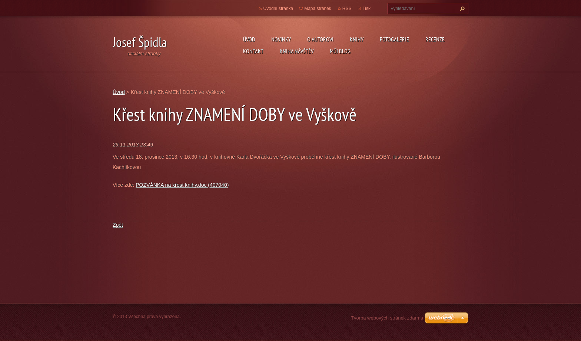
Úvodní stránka (278, 8)
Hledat (461, 8)
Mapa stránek (317, 8)
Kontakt (253, 51)
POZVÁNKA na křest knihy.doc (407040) (182, 185)
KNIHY (356, 39)
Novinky (281, 39)
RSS (347, 8)
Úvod (249, 39)
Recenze (435, 39)
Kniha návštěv (296, 51)
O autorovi (320, 39)
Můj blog (340, 51)
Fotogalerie (394, 39)
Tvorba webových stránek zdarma (387, 318)
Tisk (366, 8)
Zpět (118, 225)
